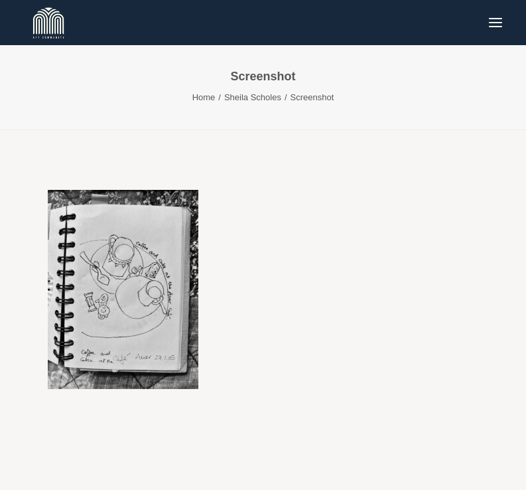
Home (204, 97)
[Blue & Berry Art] (47, 22)
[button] (495, 22)
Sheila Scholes (252, 97)
